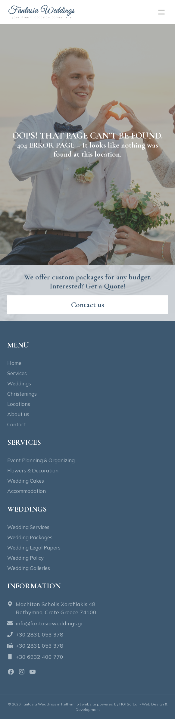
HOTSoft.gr (129, 704)
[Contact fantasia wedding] (87, 304)
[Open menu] (161, 11)
